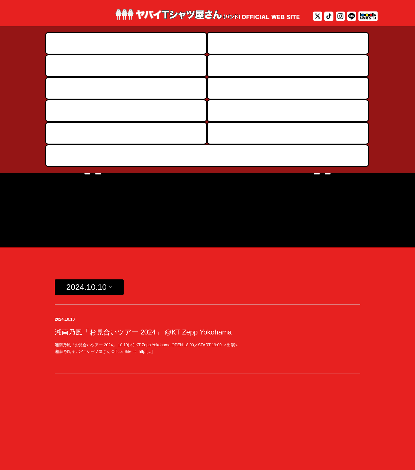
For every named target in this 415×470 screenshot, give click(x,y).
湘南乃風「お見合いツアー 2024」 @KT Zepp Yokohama (143, 222)
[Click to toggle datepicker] (89, 177)
